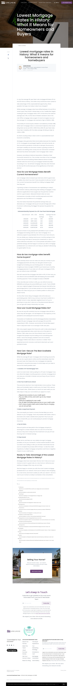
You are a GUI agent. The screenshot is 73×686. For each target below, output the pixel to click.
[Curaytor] (12, 651)
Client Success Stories (24, 652)
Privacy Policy (63, 670)
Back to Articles (22, 45)
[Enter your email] (32, 603)
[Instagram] (13, 645)
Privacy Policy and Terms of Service (42, 613)
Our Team (24, 2)
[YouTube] (11, 645)
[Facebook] (7, 645)
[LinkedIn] (9, 645)
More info (57, 684)
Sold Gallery (35, 660)
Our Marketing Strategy (35, 648)
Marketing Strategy (45, 2)
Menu (57, 2)
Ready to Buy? (32, 2)
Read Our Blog (26, 660)
